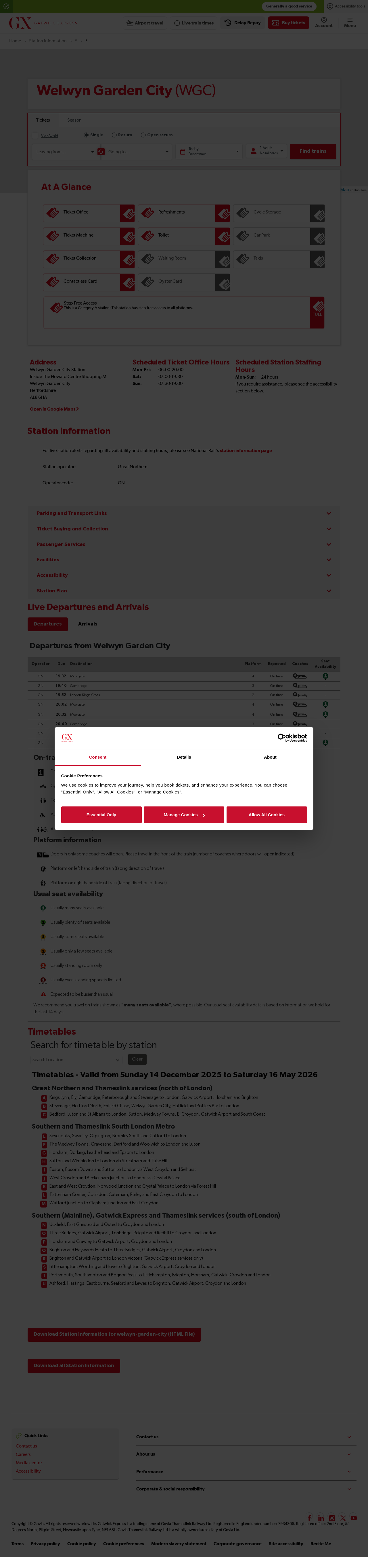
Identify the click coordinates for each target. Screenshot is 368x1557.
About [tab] (270, 757)
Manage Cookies (184, 814)
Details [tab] (184, 757)
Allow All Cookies (267, 814)
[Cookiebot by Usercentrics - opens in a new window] (282, 738)
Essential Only (101, 814)
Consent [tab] (98, 757)
